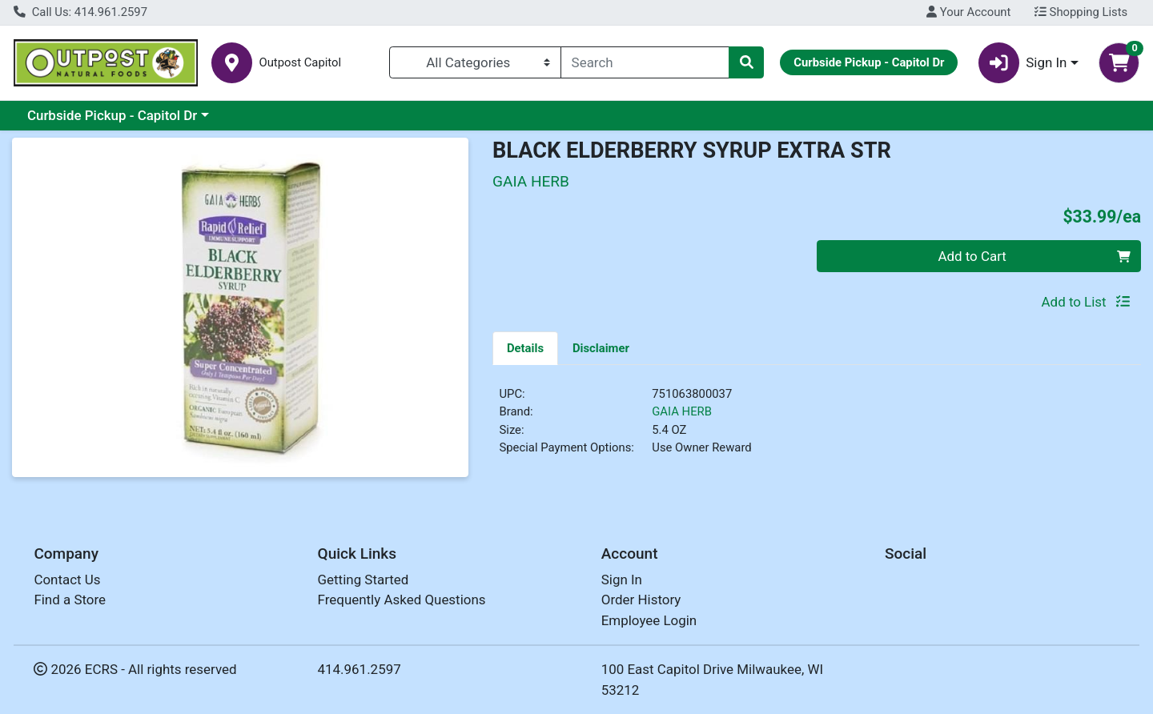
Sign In (621, 580)
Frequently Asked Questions (402, 600)
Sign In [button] (1022, 62)
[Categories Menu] (475, 62)
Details (525, 348)
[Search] (644, 62)
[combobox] (644, 62)
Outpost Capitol (300, 63)
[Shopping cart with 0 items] (1119, 62)
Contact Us (67, 580)
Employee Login (649, 620)
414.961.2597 (359, 669)
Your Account (968, 12)
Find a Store (70, 600)
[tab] (525, 347)
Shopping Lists (1080, 12)
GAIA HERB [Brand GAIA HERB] (682, 411)
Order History (641, 600)
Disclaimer (600, 348)
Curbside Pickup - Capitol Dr (112, 115)
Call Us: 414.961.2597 (80, 12)
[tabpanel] (816, 427)
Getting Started (363, 580)
